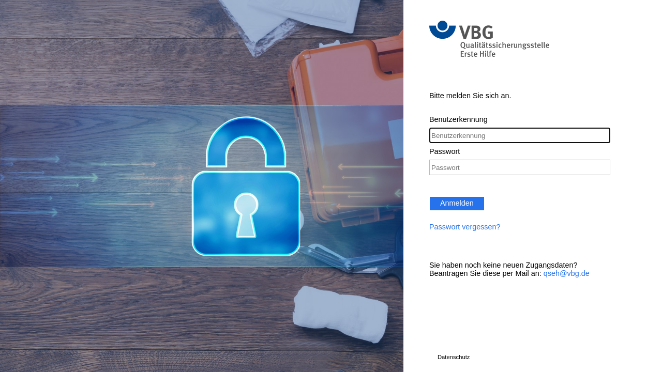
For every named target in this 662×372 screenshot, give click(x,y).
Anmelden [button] (457, 203)
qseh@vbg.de (567, 273)
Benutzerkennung (458, 119)
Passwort (444, 151)
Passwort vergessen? (465, 227)
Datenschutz (454, 357)
